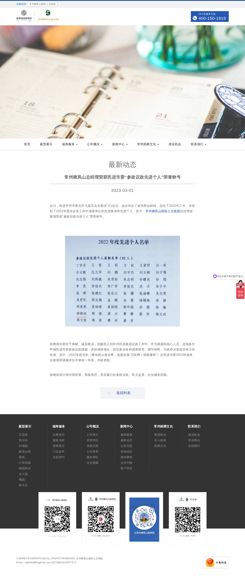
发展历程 (93, 445)
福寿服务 (70, 144)
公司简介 (93, 434)
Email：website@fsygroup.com (33, 562)
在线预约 (194, 445)
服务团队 (93, 457)
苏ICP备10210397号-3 (63, 562)
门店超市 (59, 451)
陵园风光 (25, 468)
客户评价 (126, 468)
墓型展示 (46, 144)
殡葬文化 (160, 445)
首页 (27, 144)
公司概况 (95, 144)
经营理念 (93, 440)
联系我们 (198, 144)
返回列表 (119, 392)
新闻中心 (120, 144)
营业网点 (194, 440)
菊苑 (22, 457)
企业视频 (93, 462)
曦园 (22, 479)
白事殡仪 (59, 434)
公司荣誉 (93, 451)
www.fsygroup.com (32, 558)
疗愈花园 (25, 462)
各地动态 (126, 451)
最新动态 (126, 440)
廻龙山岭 (25, 451)
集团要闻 (126, 434)
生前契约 (59, 457)
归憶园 (23, 445)
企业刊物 (126, 462)
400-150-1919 (212, 18)
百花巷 (23, 434)
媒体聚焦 (126, 457)
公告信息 (126, 445)
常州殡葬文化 (148, 144)
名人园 (23, 474)
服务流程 (59, 440)
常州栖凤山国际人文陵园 (162, 211)
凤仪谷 (23, 440)
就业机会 (175, 144)
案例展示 (59, 445)
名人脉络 (160, 440)
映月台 (23, 485)
